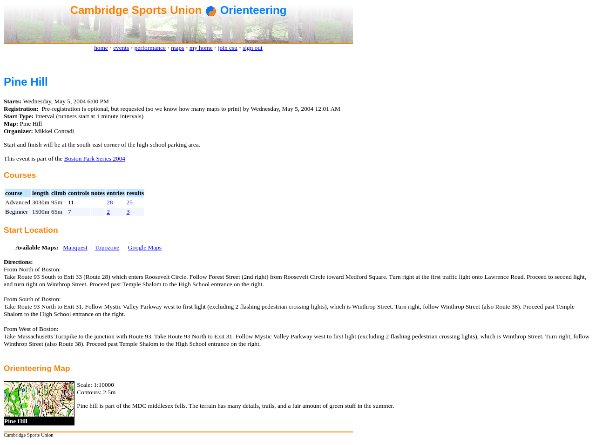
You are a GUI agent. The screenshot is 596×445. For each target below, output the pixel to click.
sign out (253, 47)
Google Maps (145, 247)
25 (130, 202)
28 (110, 202)
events (121, 47)
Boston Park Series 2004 (94, 158)
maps (177, 47)
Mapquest (75, 247)
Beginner (16, 211)
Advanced (17, 202)
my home (201, 47)
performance (150, 47)
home (101, 47)
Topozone (107, 247)
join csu (227, 47)
